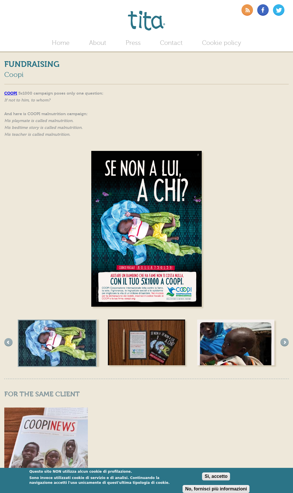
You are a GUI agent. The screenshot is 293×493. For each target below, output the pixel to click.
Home (61, 43)
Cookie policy (221, 43)
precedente (8, 342)
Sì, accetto (216, 476)
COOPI (10, 93)
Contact (171, 43)
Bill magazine (25, 10)
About (97, 43)
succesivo (284, 342)
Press (133, 43)
